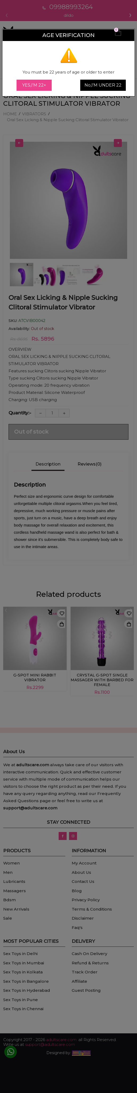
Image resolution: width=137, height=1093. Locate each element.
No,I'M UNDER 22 (103, 85)
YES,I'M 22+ (34, 85)
